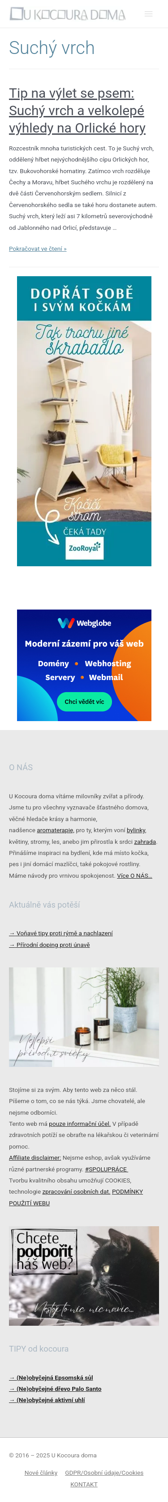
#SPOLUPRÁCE (106, 1169)
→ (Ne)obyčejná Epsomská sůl (51, 1377)
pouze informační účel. (80, 1123)
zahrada (145, 841)
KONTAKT (84, 1484)
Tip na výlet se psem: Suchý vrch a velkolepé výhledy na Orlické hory (77, 110)
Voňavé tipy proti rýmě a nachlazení (61, 933)
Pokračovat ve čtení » (38, 248)
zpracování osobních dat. (77, 1191)
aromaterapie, (55, 830)
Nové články (41, 1472)
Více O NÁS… (134, 875)
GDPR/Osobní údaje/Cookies (104, 1472)
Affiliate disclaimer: (35, 1157)
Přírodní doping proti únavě (49, 944)
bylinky (136, 830)
